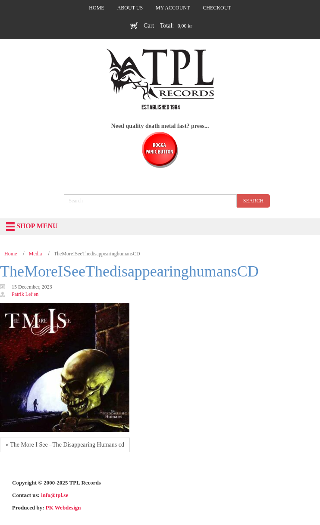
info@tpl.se (54, 495)
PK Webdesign (63, 507)
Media (35, 254)
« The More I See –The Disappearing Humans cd (65, 444)
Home (10, 254)
